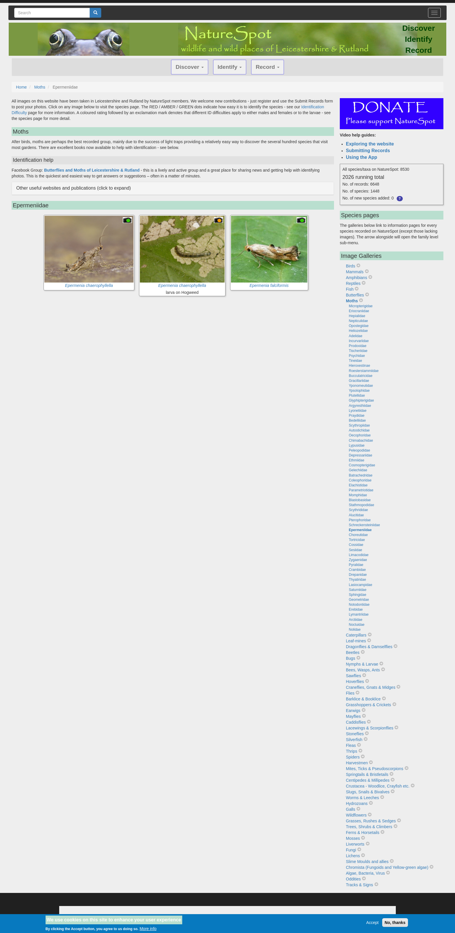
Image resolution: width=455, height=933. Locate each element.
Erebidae (356, 609)
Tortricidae (357, 540)
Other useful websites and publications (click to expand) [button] (73, 188)
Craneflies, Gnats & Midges (370, 687)
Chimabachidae (361, 440)
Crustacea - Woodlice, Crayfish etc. (377, 786)
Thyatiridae (357, 580)
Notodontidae (359, 605)
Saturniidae (357, 590)
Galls (350, 809)
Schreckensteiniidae (364, 525)
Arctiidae (355, 620)
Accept (372, 923)
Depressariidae (360, 455)
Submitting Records (368, 150)
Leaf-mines (356, 641)
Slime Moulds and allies (367, 861)
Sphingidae (357, 595)
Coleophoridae (360, 480)
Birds (350, 266)
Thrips (351, 751)
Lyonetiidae (357, 411)
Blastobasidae (360, 500)
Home (21, 87)
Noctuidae (356, 625)
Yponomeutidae (361, 386)
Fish (349, 289)
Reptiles (353, 283)
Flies (350, 693)
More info (148, 930)
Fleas (351, 745)
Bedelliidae (357, 420)
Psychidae (357, 356)
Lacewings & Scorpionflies (369, 728)
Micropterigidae (361, 306)
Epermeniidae (360, 530)
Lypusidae (356, 445)
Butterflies (355, 295)
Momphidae (358, 495)
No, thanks (395, 923)
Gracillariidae (359, 381)
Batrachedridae (360, 475)
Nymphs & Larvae (362, 664)
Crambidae (357, 570)
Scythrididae (358, 510)
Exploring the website (370, 143)
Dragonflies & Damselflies (369, 646)
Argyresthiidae (360, 406)
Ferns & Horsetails (362, 832)
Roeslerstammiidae (364, 371)
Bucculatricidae (360, 376)
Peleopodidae (359, 450)
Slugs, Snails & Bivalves (367, 792)
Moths (39, 87)
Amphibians (356, 277)
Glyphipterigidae (361, 400)
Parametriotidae (361, 490)
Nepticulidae (358, 321)
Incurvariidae (359, 341)
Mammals (355, 271)
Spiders (353, 757)
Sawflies (353, 675)
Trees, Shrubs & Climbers (369, 826)
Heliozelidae (358, 331)
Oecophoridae (360, 435)
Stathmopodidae (361, 505)
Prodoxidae (357, 346)
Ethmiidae (356, 460)
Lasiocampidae (360, 585)
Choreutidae (358, 535)
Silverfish (354, 739)
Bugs (350, 658)
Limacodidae (359, 555)
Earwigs (353, 710)
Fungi (351, 850)
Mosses (353, 838)
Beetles (353, 652)
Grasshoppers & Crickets (368, 704)
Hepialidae (357, 316)
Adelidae (355, 336)
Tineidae (355, 361)
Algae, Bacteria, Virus (365, 873)
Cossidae (356, 545)
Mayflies (353, 716)
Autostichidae (359, 430)
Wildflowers (356, 815)
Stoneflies (355, 733)
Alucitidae (356, 515)
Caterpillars (356, 635)
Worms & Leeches (362, 797)
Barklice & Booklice (363, 699)
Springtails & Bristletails (367, 774)
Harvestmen (357, 763)
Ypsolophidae (359, 391)
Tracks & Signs (359, 884)
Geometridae (359, 600)
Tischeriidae (358, 351)
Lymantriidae (359, 614)
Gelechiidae (358, 470)
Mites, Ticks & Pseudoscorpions (374, 768)
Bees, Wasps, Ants (363, 670)
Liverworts (355, 844)
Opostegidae (359, 326)
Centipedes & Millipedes (367, 780)
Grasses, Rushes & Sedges (371, 821)
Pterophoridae (360, 520)
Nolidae (355, 630)
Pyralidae (356, 565)
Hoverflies (355, 681)
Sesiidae (355, 550)
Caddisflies (356, 722)
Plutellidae (357, 395)
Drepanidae (358, 575)
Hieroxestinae (359, 366)
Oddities (353, 879)
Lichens (353, 855)
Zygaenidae (358, 560)
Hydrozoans (357, 803)
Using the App (361, 157)
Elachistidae (358, 485)
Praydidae (356, 416)
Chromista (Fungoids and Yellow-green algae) (387, 867)
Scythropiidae (359, 425)
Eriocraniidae (359, 311)
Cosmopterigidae (362, 465)
